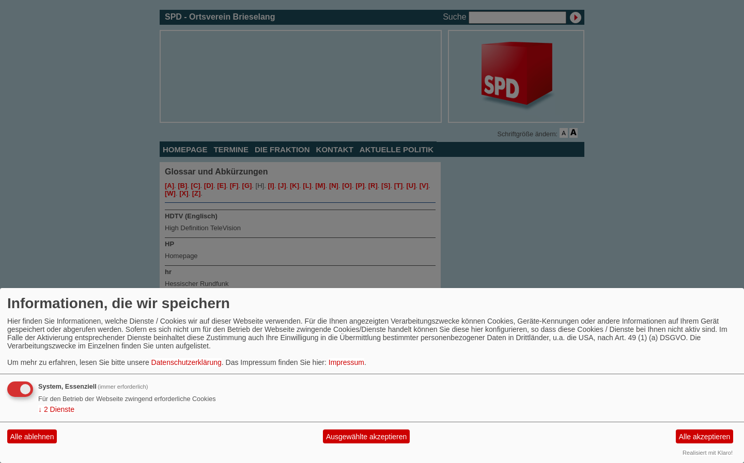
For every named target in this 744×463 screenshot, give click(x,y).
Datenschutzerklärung (186, 362)
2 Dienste (56, 409)
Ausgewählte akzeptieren (366, 437)
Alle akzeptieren (705, 437)
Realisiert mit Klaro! (708, 453)
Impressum (346, 362)
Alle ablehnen (32, 437)
